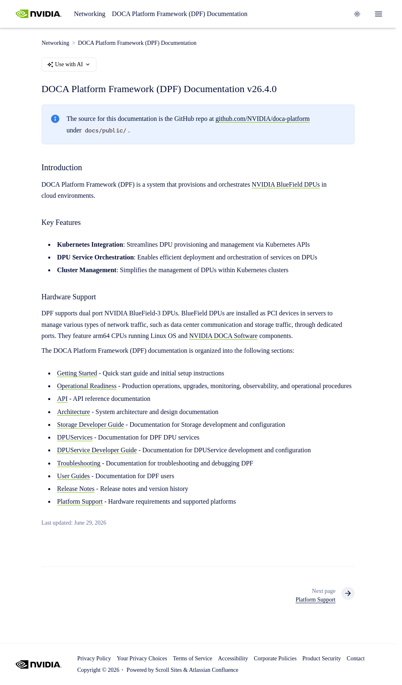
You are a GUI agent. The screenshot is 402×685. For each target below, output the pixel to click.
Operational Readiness (87, 385)
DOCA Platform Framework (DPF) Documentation (180, 13)
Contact (356, 658)
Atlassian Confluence (213, 670)
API (62, 399)
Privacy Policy (94, 658)
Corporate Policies (275, 658)
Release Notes (76, 488)
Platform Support (80, 501)
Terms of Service (192, 658)
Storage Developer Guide (90, 424)
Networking (89, 13)
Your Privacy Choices (142, 658)
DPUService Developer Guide (97, 450)
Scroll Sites (168, 670)
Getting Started (77, 373)
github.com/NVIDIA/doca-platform (262, 119)
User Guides (73, 475)
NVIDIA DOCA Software (223, 335)
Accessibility (233, 658)
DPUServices (75, 437)
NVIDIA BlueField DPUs (286, 184)
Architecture (73, 411)
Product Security (321, 658)
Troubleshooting (78, 463)
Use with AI (69, 64)
